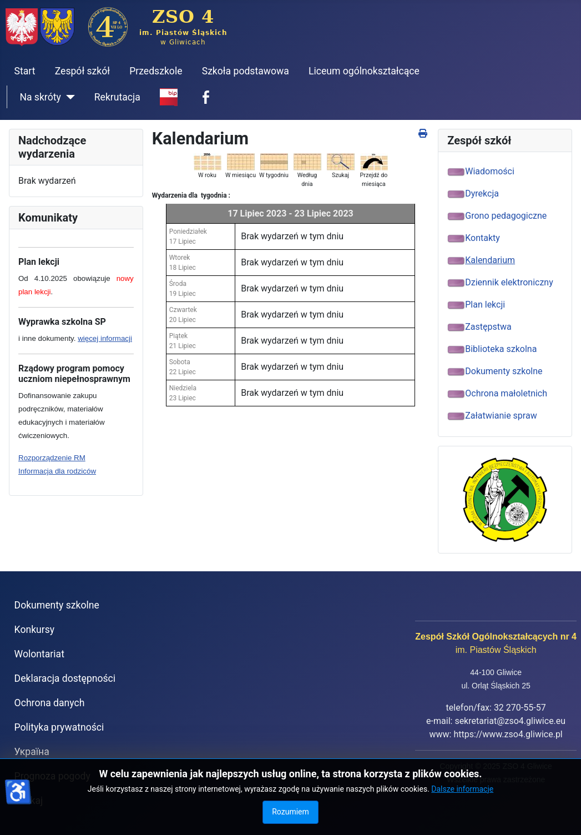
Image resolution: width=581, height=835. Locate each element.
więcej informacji (105, 338)
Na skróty (39, 97)
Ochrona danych (49, 702)
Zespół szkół (82, 71)
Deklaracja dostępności (65, 678)
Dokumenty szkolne (56, 605)
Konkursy (34, 629)
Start (25, 71)
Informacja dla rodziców (57, 471)
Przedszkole (155, 71)
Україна (31, 751)
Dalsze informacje (462, 788)
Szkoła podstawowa (245, 71)
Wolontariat (39, 654)
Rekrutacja (117, 97)
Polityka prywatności (59, 727)
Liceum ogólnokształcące (364, 71)
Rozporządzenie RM (51, 458)
